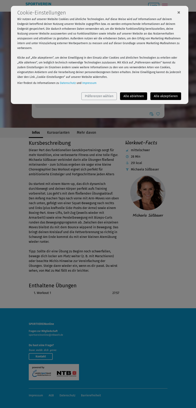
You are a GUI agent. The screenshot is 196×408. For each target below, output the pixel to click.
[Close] (178, 12)
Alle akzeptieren (166, 96)
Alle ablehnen (133, 96)
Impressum (89, 83)
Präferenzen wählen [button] (99, 96)
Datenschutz (68, 83)
